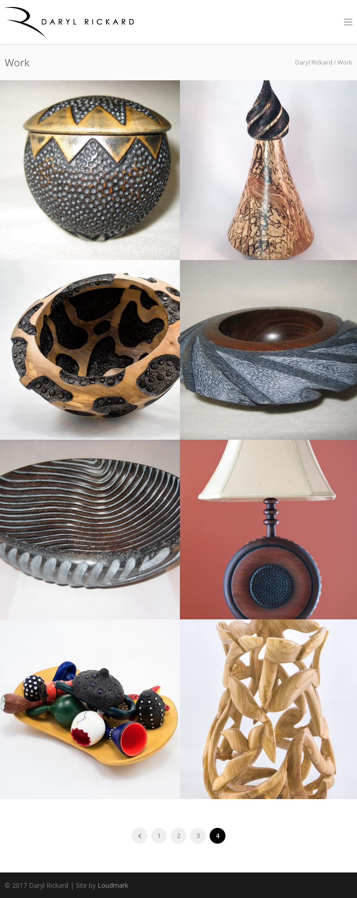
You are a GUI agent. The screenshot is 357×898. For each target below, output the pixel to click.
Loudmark (113, 885)
